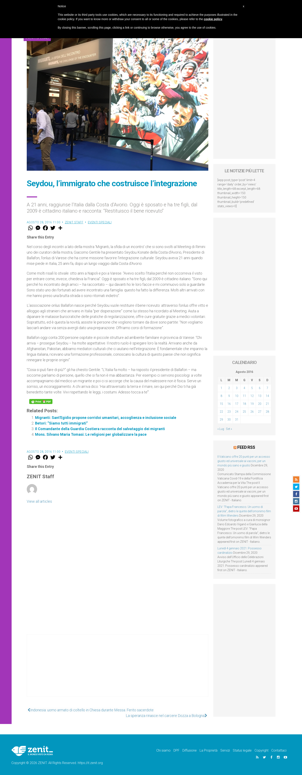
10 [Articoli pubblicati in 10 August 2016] (236, 396)
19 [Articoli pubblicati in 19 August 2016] (252, 403)
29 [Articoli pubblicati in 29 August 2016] (221, 419)
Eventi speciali (100, 222)
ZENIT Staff (74, 222)
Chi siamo (163, 750)
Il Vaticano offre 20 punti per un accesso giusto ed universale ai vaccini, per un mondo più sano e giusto (243, 461)
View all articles (39, 501)
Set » (229, 429)
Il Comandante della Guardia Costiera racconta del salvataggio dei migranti (100, 429)
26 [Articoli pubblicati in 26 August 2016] (252, 411)
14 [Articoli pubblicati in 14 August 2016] (267, 396)
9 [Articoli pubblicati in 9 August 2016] (229, 396)
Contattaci (278, 750)
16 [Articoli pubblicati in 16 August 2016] (229, 403)
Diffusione (189, 750)
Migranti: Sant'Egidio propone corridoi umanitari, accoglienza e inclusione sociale (105, 417)
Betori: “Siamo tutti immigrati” (61, 423)
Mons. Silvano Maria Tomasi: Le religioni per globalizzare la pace (91, 434)
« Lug (220, 429)
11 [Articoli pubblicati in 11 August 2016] (244, 396)
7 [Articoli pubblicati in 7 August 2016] (267, 388)
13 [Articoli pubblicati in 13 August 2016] (259, 396)
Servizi (225, 750)
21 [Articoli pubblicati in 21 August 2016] (267, 403)
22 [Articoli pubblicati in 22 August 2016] (221, 411)
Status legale (242, 750)
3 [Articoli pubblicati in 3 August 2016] (237, 388)
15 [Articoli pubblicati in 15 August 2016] (221, 403)
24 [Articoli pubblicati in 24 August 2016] (236, 411)
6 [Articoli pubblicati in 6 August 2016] (260, 388)
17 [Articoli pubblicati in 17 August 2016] (236, 403)
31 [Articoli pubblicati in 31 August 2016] (236, 419)
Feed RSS (246, 447)
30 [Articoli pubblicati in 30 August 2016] (229, 419)
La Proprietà (208, 750)
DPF (176, 750)
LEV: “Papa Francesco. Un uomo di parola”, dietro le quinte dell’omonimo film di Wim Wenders (244, 511)
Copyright (261, 750)
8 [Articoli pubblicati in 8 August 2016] (221, 396)
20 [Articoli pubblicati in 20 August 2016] (259, 403)
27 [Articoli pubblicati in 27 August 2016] (259, 411)
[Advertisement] (117, 670)
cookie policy (213, 19)
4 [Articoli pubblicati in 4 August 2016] (244, 388)
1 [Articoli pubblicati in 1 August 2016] (221, 388)
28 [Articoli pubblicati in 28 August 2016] (267, 411)
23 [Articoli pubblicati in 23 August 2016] (229, 411)
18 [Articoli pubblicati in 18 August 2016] (244, 403)
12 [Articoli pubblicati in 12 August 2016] (252, 396)
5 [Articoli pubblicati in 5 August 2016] (252, 388)
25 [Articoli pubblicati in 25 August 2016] (244, 411)
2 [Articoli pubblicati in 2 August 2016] (229, 388)
